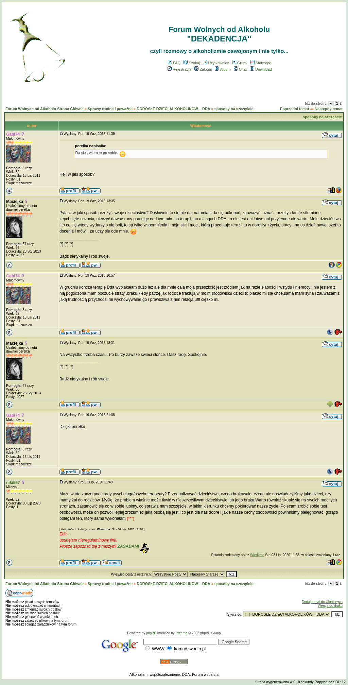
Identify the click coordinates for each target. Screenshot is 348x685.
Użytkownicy (216, 63)
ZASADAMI (128, 546)
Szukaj (192, 63)
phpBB (151, 633)
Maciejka (14, 201)
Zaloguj (203, 69)
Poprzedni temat (294, 109)
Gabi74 (13, 134)
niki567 (13, 482)
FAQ (174, 63)
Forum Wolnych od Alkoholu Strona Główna (44, 109)
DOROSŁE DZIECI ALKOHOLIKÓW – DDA (173, 109)
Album (222, 69)
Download (261, 69)
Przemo (181, 633)
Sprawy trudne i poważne (110, 109)
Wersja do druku (330, 605)
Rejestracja (179, 69)
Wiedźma (257, 555)
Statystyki (261, 63)
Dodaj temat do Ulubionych (322, 602)
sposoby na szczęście (234, 109)
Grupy (239, 63)
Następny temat (329, 109)
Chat (240, 69)
